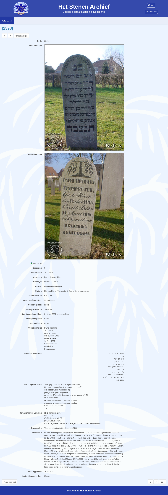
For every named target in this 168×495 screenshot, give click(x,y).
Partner (38, 286)
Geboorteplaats (35, 305)
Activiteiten (151, 11)
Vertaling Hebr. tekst (33, 385)
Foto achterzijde (35, 154)
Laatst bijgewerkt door (32, 476)
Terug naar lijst (21, 36)
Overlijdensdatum (34, 309)
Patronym (37, 282)
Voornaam (37, 277)
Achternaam (36, 272)
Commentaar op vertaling (31, 413)
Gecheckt (36, 263)
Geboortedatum (35, 296)
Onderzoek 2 (36, 433)
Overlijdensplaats (34, 319)
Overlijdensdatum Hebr (31, 314)
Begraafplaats (36, 323)
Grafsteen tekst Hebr (33, 354)
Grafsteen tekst (35, 328)
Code (39, 41)
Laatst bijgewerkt (34, 471)
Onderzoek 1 (36, 428)
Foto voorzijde (35, 46)
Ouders (38, 291)
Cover (151, 5)
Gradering (37, 268)
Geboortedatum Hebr (32, 300)
